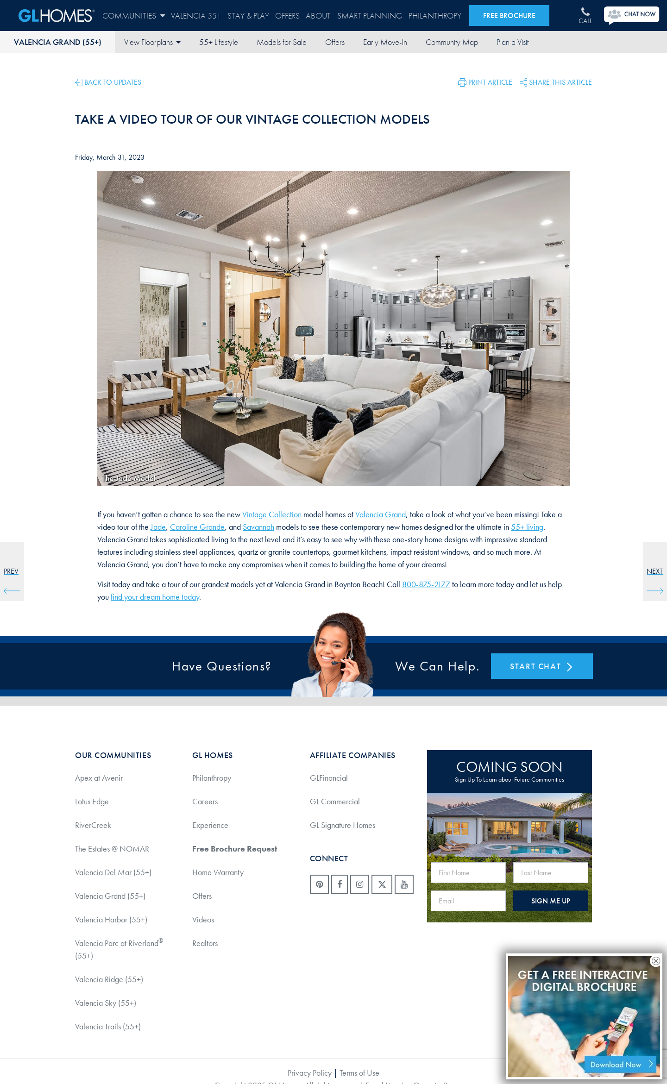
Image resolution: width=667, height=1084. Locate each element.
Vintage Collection (272, 514)
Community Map (452, 42)
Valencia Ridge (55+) (109, 979)
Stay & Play (248, 15)
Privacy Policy (310, 1072)
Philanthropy (435, 15)
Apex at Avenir (99, 777)
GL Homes (56, 15)
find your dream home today (155, 596)
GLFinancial (329, 777)
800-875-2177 (426, 584)
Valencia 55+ (196, 15)
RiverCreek (93, 825)
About (318, 15)
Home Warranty (218, 872)
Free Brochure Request (234, 848)
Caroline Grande (197, 526)
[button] (485, 81)
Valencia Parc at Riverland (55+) (119, 949)
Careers (205, 801)
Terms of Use (359, 1072)
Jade (158, 526)
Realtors (205, 943)
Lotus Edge (92, 801)
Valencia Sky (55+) (105, 1002)
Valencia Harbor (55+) (111, 919)
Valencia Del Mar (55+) (113, 872)
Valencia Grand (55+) (57, 42)
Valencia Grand (380, 514)
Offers (287, 15)
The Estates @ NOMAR (112, 848)
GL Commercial (335, 801)
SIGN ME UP (550, 901)
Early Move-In (385, 42)
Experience (210, 825)
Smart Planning (370, 15)
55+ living (527, 526)
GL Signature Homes (342, 825)
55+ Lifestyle (218, 42)
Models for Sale (282, 42)
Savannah (258, 526)
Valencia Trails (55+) (108, 1026)
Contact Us (512, 42)
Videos (203, 919)
